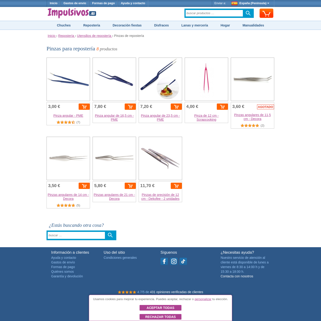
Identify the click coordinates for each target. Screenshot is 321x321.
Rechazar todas (160, 317)
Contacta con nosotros (237, 276)
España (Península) (250, 3)
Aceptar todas (160, 308)
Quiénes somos (62, 271)
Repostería (91, 25)
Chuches (64, 25)
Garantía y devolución (67, 276)
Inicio (53, 3)
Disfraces (161, 25)
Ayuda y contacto (133, 3)
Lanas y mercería (194, 25)
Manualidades (253, 25)
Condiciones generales (120, 257)
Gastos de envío (75, 3)
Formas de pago (103, 3)
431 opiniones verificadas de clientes (176, 292)
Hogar (225, 25)
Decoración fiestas (127, 25)
